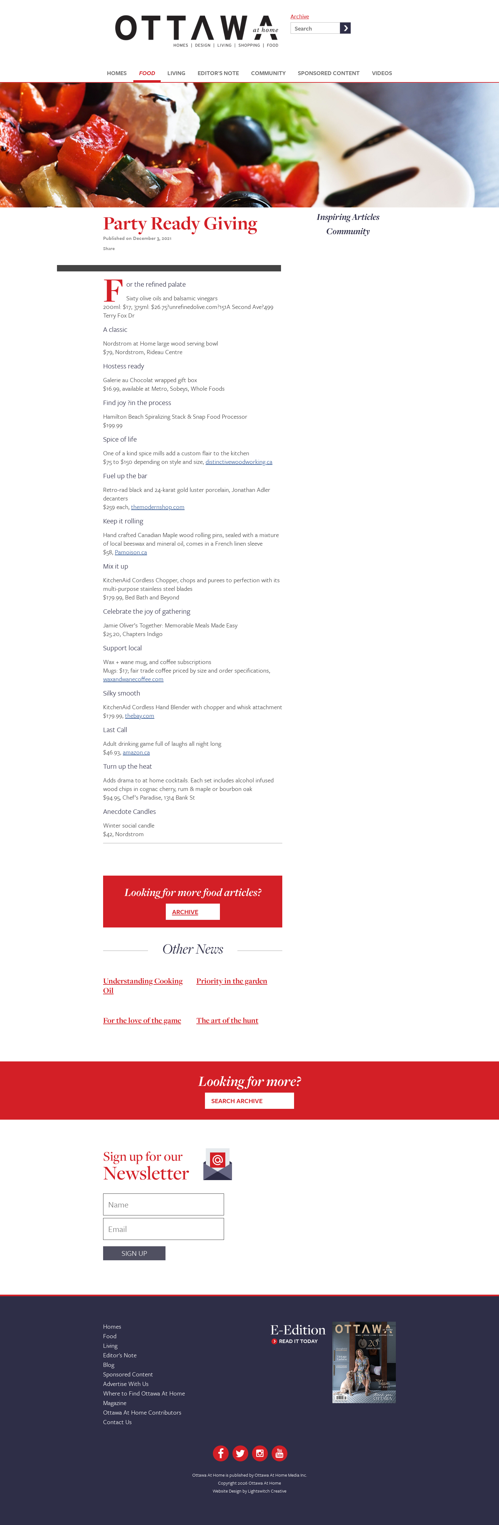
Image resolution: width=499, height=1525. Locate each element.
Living (110, 1345)
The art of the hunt (227, 1020)
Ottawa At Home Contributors (142, 1412)
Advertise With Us (126, 1383)
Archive (300, 15)
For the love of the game (142, 1020)
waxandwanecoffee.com (133, 679)
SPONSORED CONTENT (329, 73)
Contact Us (117, 1421)
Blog (108, 1364)
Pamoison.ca (131, 552)
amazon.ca (136, 752)
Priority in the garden (231, 981)
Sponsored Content (128, 1374)
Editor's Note (120, 1355)
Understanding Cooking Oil (143, 986)
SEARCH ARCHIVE (237, 1100)
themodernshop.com (158, 506)
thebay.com (139, 715)
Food (109, 1336)
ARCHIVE (185, 911)
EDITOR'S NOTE (218, 73)
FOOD (147, 73)
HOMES (117, 73)
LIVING (176, 73)
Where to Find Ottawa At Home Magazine (144, 1398)
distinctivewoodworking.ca (239, 461)
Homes (112, 1326)
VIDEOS (382, 73)
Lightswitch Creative (267, 1490)
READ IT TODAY (298, 1341)
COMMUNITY (268, 73)
